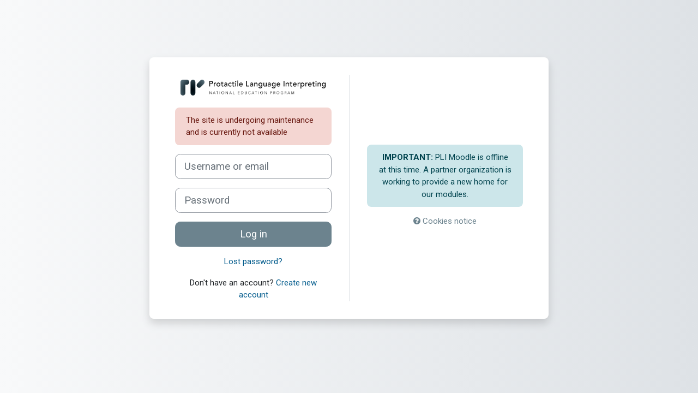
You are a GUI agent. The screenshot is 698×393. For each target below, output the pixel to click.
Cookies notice (445, 221)
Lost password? (253, 261)
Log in (253, 234)
